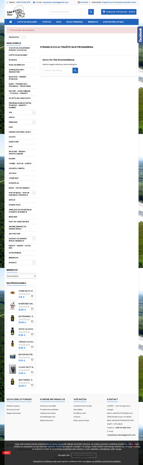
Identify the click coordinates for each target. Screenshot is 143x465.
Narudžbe (78, 409)
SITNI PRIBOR (15, 252)
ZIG (10, 112)
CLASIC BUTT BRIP (27, 367)
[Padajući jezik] (84, 2)
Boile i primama (74, 22)
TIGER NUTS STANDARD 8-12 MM (27, 291)
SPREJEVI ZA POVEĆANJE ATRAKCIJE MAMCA (20, 210)
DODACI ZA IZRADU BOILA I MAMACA (18, 239)
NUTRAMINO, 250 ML (27, 316)
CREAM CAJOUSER (27, 342)
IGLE (11, 127)
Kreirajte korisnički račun (125, 2)
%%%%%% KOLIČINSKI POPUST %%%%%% (19, 49)
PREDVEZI (13, 122)
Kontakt (112, 399)
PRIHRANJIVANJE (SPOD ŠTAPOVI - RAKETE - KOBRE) (20, 105)
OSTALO (12, 173)
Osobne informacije (83, 406)
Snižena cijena (13, 406)
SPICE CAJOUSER (27, 329)
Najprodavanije (14, 413)
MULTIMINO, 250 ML (27, 380)
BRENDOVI (13, 257)
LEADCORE (14, 141)
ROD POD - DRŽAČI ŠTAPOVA (17, 77)
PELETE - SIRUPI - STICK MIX (20, 246)
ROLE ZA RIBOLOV (17, 64)
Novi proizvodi (13, 409)
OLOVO (12, 137)
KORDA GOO (15, 204)
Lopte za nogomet (27, 22)
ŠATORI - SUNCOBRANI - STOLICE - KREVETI (19, 92)
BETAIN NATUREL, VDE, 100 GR (27, 354)
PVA (10, 146)
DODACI (12, 262)
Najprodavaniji (16, 283)
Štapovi (46, 22)
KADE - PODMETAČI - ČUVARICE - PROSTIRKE (20, 85)
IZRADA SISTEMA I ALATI (20, 132)
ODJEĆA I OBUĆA (16, 168)
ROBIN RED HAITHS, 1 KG (27, 304)
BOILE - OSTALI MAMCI (19, 188)
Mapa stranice (46, 420)
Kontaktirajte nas (113, 22)
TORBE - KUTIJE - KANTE (20, 163)
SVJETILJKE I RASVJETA (19, 98)
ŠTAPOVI (13, 60)
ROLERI (12, 158)
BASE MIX (13, 216)
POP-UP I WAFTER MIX (19, 221)
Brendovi (93, 22)
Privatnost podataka (49, 409)
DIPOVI (12, 200)
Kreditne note (80, 413)
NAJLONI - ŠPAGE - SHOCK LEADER (17, 152)
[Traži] (71, 12)
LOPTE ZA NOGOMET (18, 55)
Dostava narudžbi (48, 406)
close (6, 453)
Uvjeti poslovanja (48, 413)
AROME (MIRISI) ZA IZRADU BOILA (17, 227)
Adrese (77, 416)
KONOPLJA (14, 183)
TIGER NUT (14, 178)
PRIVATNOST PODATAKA (84, 455)
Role (58, 22)
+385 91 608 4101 (23, 2)
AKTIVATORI (14, 233)
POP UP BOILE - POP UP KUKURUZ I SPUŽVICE (19, 193)
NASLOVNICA (14, 43)
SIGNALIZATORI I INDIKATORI (16, 70)
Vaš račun (80, 399)
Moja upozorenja (81, 420)
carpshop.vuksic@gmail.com (55, 2)
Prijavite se (107, 2)
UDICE (12, 117)
